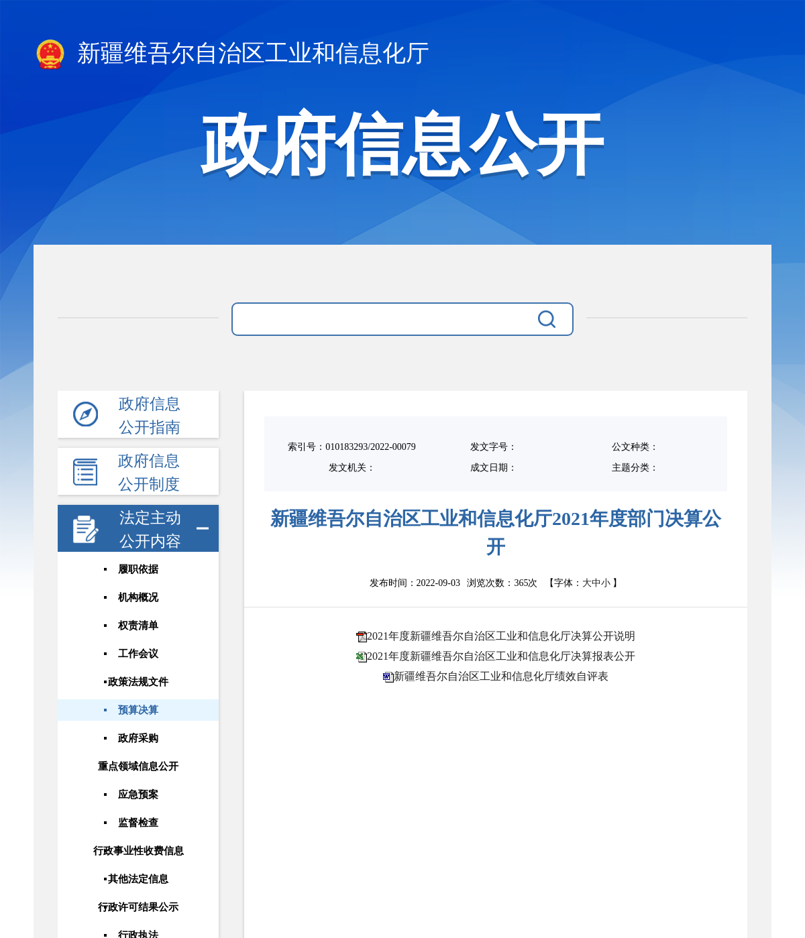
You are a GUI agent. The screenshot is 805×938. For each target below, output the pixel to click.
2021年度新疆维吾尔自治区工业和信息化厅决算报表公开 (501, 656)
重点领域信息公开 (137, 765)
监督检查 (137, 822)
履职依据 (137, 569)
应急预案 (137, 793)
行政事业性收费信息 (138, 850)
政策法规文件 (137, 681)
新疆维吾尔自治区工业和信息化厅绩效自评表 (501, 676)
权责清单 (137, 625)
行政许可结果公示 (137, 906)
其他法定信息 (137, 878)
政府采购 (137, 737)
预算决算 (137, 709)
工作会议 (137, 653)
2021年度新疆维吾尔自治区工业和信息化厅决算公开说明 (501, 636)
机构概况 (137, 597)
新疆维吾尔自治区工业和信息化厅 (231, 54)
